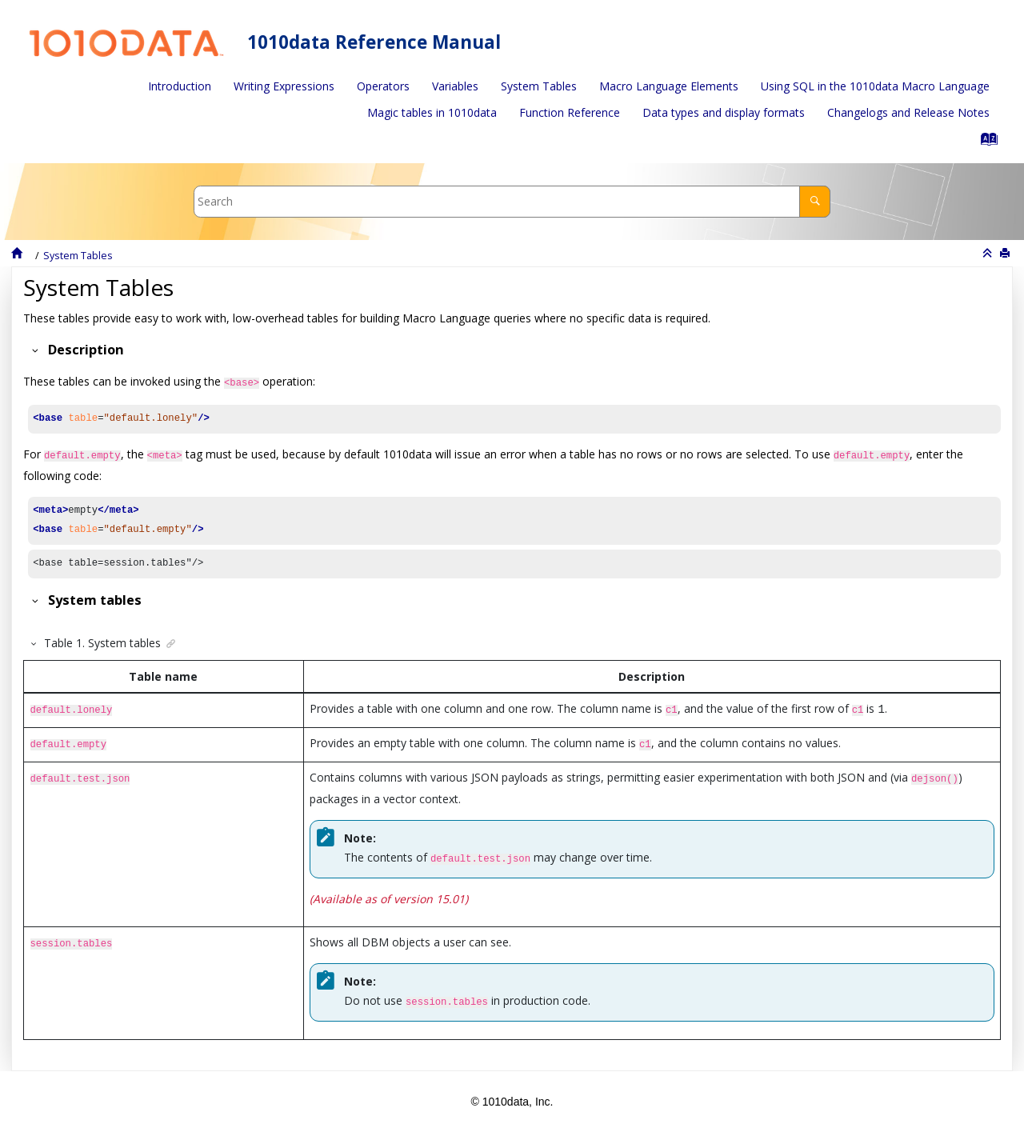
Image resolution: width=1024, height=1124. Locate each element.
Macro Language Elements (668, 86)
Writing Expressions (284, 86)
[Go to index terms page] (984, 142)
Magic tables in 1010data (432, 112)
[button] (33, 349)
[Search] (814, 201)
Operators (383, 86)
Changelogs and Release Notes (908, 112)
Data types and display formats (723, 112)
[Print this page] (1006, 253)
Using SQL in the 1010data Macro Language (875, 86)
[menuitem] (179, 86)
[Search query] (512, 201)
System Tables (539, 86)
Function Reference (569, 112)
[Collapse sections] (988, 253)
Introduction (179, 86)
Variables (455, 86)
